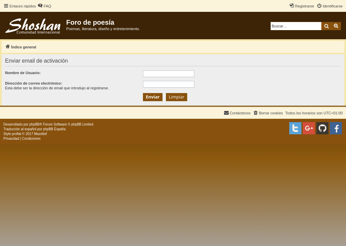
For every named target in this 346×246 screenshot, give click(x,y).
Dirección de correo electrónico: (33, 83)
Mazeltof (40, 134)
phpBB (34, 124)
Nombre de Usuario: (23, 73)
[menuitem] (44, 6)
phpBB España (54, 129)
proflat (16, 134)
